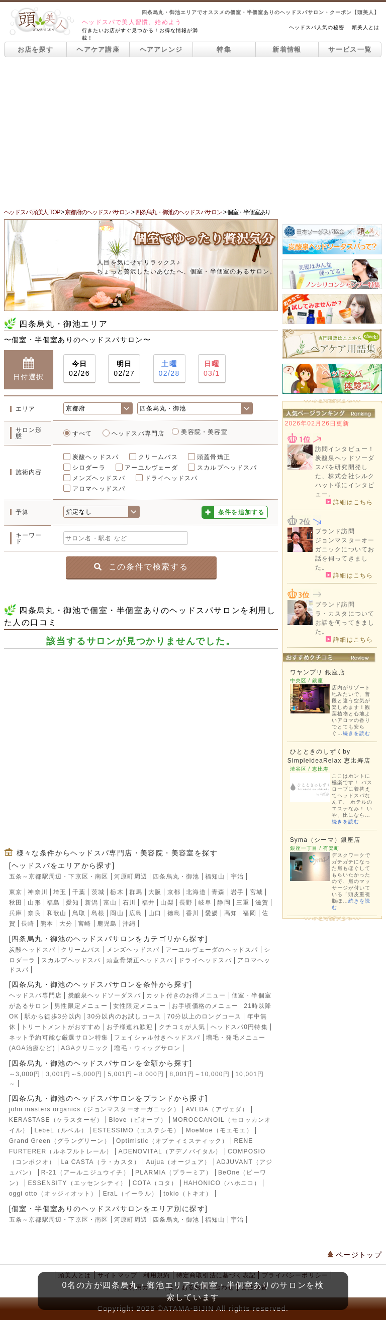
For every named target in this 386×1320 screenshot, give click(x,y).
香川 (192, 913)
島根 (98, 913)
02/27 (124, 368)
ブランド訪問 (335, 531)
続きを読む (356, 733)
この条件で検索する (141, 566)
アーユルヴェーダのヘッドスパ (211, 949)
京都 (173, 892)
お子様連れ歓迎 (130, 1027)
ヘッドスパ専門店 (138, 433)
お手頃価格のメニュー (205, 1005)
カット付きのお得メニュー (186, 995)
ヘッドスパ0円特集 (239, 1027)
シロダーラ (89, 467)
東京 (15, 892)
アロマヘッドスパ (99, 488)
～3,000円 (24, 1074)
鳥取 (78, 913)
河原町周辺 (130, 876)
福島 (53, 902)
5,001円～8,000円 (136, 1074)
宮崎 (84, 923)
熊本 (46, 923)
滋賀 (261, 902)
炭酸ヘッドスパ (95, 457)
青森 (218, 892)
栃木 (116, 892)
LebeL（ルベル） (61, 1130)
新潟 (91, 902)
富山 (110, 902)
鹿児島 (107, 923)
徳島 (173, 913)
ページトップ (354, 1255)
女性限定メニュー (139, 1005)
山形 (34, 902)
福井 (148, 902)
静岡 (223, 902)
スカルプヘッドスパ (227, 467)
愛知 (72, 902)
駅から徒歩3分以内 (53, 1016)
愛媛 (211, 913)
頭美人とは (365, 27)
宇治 (237, 876)
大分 (65, 923)
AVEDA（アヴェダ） (217, 1109)
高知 (230, 913)
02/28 (169, 368)
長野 (185, 902)
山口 (154, 913)
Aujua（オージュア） (178, 1161)
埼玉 (59, 892)
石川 (129, 902)
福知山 (215, 876)
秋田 (15, 902)
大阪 (154, 892)
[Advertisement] (193, 132)
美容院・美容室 (204, 431)
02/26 (79, 368)
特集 (224, 49)
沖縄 (129, 923)
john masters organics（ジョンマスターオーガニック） (94, 1109)
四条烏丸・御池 (176, 876)
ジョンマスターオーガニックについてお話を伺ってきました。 (345, 554)
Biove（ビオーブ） (138, 1119)
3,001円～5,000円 (74, 1074)
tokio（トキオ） (187, 1193)
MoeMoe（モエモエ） (219, 1130)
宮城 (256, 892)
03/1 (212, 368)
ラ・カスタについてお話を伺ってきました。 (345, 622)
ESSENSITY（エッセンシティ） (77, 1183)
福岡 (249, 913)
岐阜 (205, 902)
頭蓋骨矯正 (213, 457)
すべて (82, 433)
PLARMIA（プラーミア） (173, 1172)
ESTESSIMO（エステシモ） (136, 1130)
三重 (242, 902)
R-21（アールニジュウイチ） (85, 1172)
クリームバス (158, 457)
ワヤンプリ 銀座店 (317, 672)
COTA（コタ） (155, 1183)
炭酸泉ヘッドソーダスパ (104, 995)
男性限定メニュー (81, 1005)
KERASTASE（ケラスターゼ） (56, 1119)
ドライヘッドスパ (171, 478)
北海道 (196, 892)
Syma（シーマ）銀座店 (325, 839)
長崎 (27, 923)
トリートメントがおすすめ (61, 1027)
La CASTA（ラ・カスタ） (100, 1161)
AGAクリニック (85, 1048)
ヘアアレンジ (161, 49)
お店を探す (36, 49)
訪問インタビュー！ (345, 449)
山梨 (166, 902)
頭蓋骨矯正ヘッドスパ (140, 960)
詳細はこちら (349, 502)
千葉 (78, 892)
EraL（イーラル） (130, 1193)
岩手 (237, 892)
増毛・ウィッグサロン (147, 1048)
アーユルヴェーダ (151, 467)
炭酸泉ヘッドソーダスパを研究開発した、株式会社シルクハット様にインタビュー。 (345, 476)
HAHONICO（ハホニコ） (221, 1183)
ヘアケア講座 (98, 49)
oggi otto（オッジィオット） (53, 1193)
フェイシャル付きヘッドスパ (157, 1037)
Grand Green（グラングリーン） (60, 1140)
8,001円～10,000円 (199, 1074)
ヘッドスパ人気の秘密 (316, 27)
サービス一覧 (349, 49)
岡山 (116, 913)
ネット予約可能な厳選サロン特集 (59, 1037)
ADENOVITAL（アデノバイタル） (170, 1151)
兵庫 (15, 913)
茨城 (98, 892)
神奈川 (38, 892)
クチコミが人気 (182, 1027)
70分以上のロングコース (204, 1016)
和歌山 (57, 913)
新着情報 (286, 49)
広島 (135, 913)
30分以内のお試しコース (124, 1016)
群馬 (135, 892)
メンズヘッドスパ (99, 478)
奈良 (34, 913)
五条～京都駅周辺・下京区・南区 (59, 876)
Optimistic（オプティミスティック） (172, 1140)
